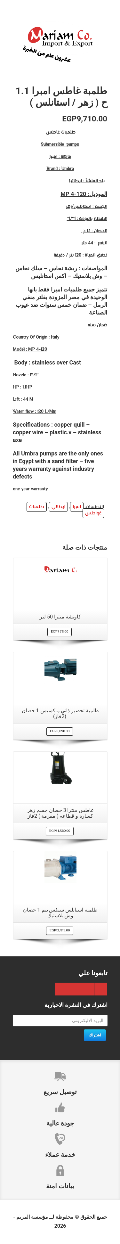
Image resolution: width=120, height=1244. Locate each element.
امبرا (77, 507)
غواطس (93, 513)
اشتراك (95, 1035)
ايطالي (58, 507)
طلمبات (36, 507)
